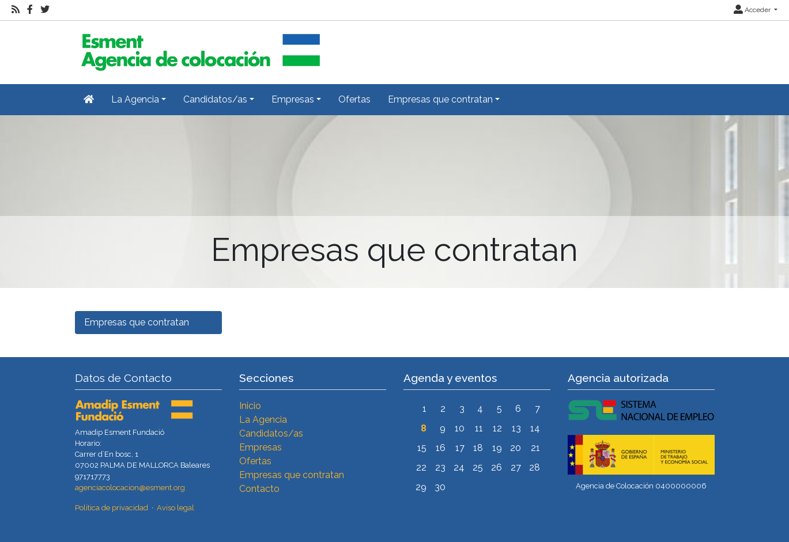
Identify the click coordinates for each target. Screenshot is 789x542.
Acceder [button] (753, 10)
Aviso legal (175, 507)
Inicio (250, 405)
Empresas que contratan (136, 322)
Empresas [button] (292, 99)
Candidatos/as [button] (215, 99)
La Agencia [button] (135, 99)
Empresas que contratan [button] (440, 99)
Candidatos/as (271, 433)
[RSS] (16, 10)
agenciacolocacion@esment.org (130, 487)
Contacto (259, 488)
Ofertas (354, 99)
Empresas (260, 447)
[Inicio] (199, 47)
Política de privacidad (111, 507)
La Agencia (263, 419)
